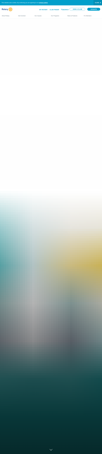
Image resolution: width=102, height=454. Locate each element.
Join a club (77, 9)
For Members (92, 15)
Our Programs (57, 15)
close (97, 2)
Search (66, 9)
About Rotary (8, 15)
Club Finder (54, 9)
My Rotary (43, 9)
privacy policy (43, 2)
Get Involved (24, 15)
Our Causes (41, 15)
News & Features (73, 15)
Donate (94, 9)
